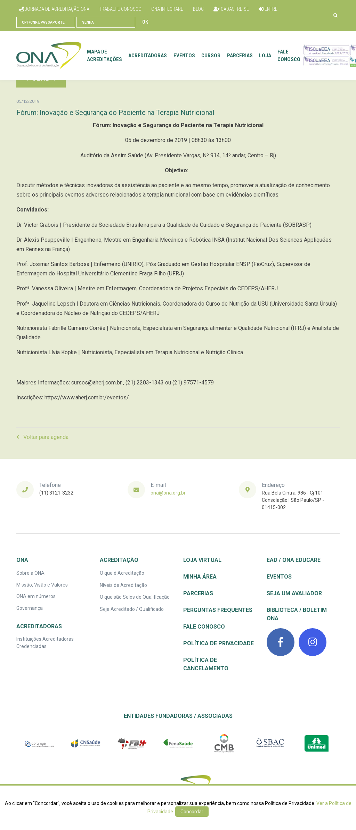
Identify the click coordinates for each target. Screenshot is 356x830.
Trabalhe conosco (120, 9)
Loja (265, 55)
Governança (29, 608)
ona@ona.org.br (168, 493)
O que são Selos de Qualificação (135, 597)
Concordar (191, 811)
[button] (335, 15)
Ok (145, 22)
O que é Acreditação (122, 573)
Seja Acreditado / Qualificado (132, 609)
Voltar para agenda (42, 437)
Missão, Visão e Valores (42, 585)
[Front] (48, 55)
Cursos (210, 55)
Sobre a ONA (30, 573)
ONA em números (36, 596)
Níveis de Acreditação (123, 585)
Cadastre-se (231, 9)
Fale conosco (288, 56)
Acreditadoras (147, 55)
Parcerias (240, 55)
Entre (268, 9)
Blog (198, 9)
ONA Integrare (167, 9)
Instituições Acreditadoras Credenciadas (45, 642)
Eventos (184, 55)
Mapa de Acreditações (104, 56)
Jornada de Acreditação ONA (54, 9)
